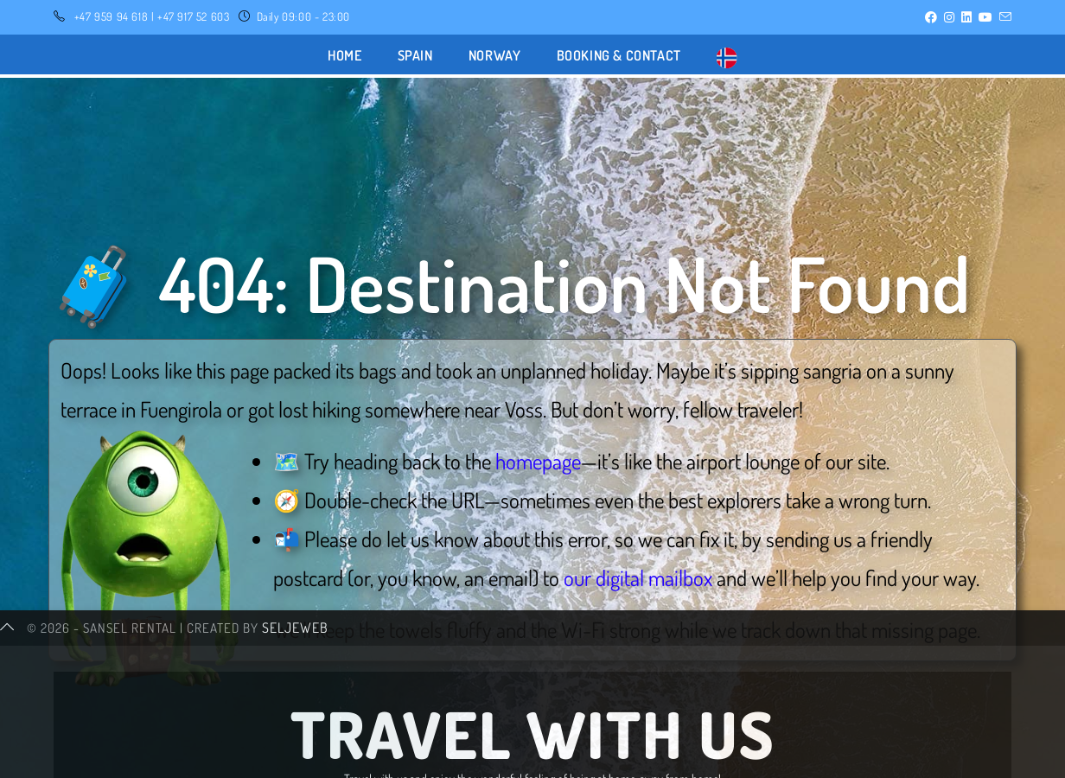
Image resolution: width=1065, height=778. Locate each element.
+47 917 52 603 (193, 16)
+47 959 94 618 (111, 16)
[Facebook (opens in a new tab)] (931, 17)
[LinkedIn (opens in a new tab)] (966, 17)
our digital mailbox (638, 577)
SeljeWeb (295, 760)
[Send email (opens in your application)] (1003, 17)
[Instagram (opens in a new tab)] (949, 17)
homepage (538, 461)
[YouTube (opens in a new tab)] (985, 17)
